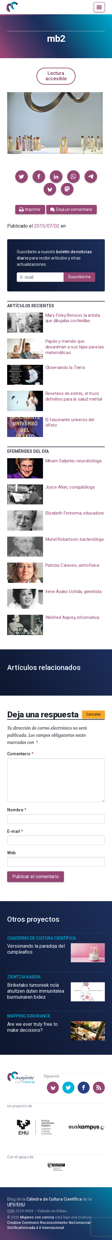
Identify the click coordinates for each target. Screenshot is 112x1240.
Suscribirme (79, 276)
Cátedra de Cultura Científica (54, 1199)
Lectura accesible (56, 75)
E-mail (15, 831)
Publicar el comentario (35, 876)
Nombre (16, 809)
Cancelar (93, 714)
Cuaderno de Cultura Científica (41, 938)
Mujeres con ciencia (37, 1217)
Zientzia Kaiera (24, 977)
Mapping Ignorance (28, 1016)
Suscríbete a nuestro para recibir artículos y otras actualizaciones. (54, 258)
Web (11, 852)
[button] (21, 176)
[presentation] (56, 323)
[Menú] (99, 7)
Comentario (20, 753)
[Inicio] (12, 7)
